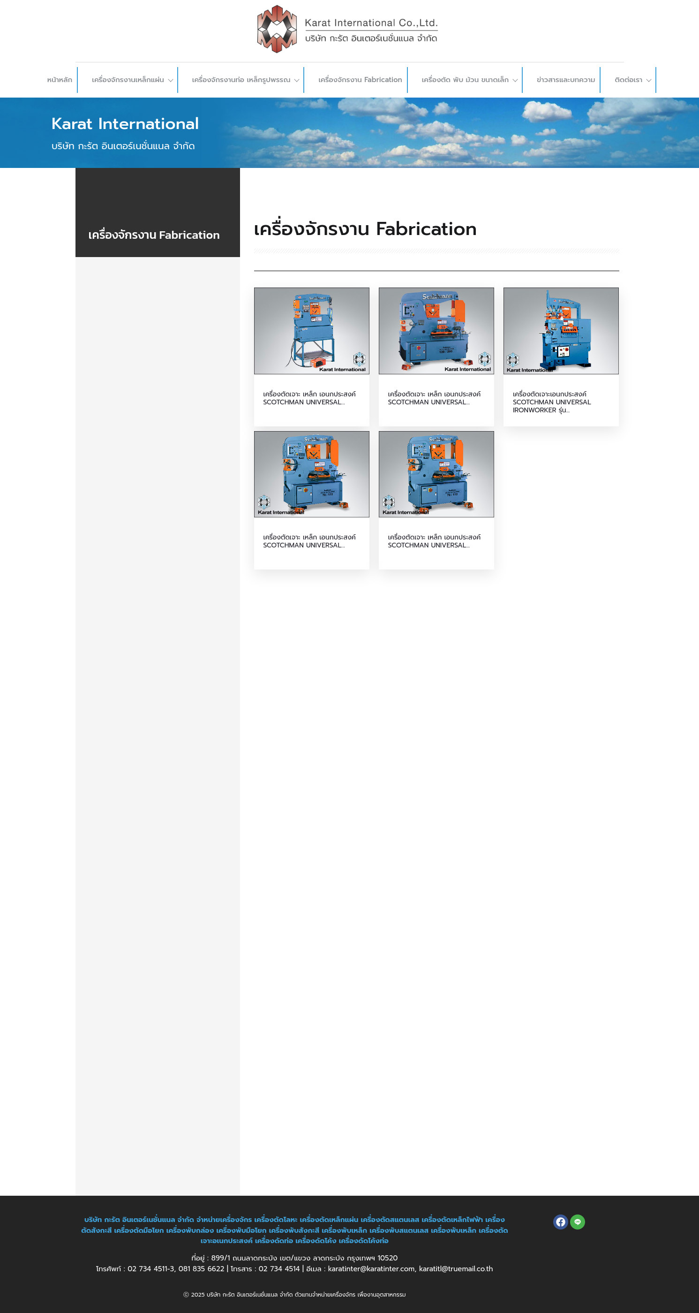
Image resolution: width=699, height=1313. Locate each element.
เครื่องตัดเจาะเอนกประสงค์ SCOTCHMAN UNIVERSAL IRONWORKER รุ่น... (552, 402)
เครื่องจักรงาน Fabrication (360, 80)
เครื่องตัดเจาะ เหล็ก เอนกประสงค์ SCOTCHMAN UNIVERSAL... (309, 399)
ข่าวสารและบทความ (566, 80)
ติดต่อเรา (633, 80)
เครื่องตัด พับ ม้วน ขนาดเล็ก (470, 80)
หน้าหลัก (60, 80)
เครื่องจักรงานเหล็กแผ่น (132, 80)
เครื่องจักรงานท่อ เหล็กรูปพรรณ (245, 80)
